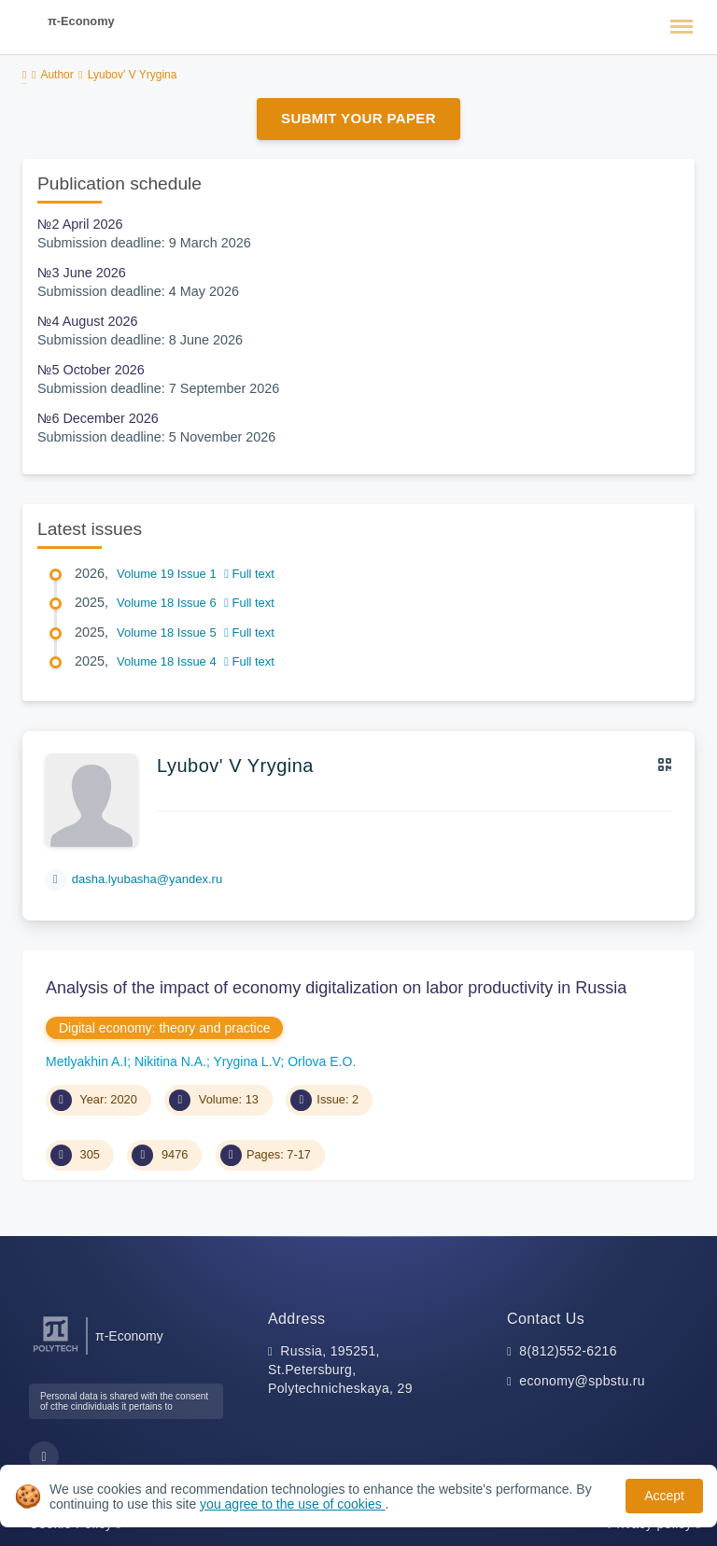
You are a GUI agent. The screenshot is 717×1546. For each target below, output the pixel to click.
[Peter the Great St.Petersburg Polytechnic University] (55, 1352)
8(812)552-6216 (568, 1350)
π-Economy (81, 21)
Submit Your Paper (358, 118)
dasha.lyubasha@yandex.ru (147, 879)
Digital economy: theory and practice (164, 1027)
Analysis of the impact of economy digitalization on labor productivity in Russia (336, 987)
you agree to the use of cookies (292, 1504)
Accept (664, 1495)
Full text (249, 574)
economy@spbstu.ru (582, 1380)
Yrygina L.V (247, 1061)
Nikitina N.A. (170, 1061)
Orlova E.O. (322, 1061)
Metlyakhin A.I (86, 1061)
